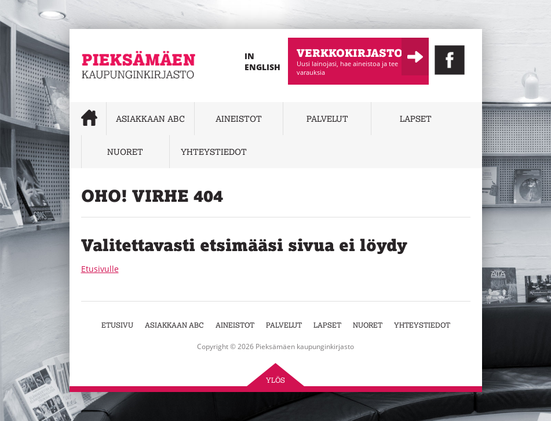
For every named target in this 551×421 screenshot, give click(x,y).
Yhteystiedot (214, 152)
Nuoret (125, 152)
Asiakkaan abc (150, 119)
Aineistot (239, 119)
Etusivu (117, 325)
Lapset (416, 119)
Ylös (275, 380)
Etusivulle (100, 268)
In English (262, 61)
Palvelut (327, 119)
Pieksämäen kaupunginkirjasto (116, 96)
